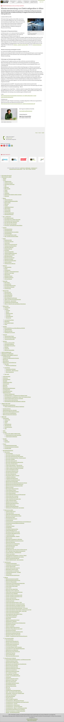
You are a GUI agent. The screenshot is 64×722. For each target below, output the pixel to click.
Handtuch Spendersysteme (12, 678)
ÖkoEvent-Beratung (10, 542)
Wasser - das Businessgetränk (13, 712)
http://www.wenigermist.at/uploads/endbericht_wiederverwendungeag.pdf (18, 103)
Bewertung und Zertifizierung (9, 362)
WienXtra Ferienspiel (10, 624)
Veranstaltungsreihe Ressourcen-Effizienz (15, 709)
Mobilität (5, 381)
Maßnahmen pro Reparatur (12, 650)
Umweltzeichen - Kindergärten (13, 705)
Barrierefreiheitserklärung (15, 169)
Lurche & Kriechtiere (9, 320)
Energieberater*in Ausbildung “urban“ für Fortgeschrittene (17, 397)
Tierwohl (5, 334)
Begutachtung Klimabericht (12, 641)
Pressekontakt (7, 448)
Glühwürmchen (9, 313)
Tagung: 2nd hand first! (11, 598)
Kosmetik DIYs (7, 284)
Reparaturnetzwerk (10, 546)
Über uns (41, 1)
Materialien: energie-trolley (12, 569)
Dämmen (6, 204)
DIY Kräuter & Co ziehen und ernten (12, 219)
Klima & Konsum (8, 293)
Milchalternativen (8, 256)
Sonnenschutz (7, 288)
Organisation (6, 418)
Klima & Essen (7, 292)
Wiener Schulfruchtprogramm (13, 627)
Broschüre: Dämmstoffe (11, 460)
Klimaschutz (6, 290)
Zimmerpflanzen (8, 279)
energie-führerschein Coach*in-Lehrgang (13, 398)
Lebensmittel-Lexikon (9, 254)
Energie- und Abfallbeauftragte (13, 675)
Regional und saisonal (9, 257)
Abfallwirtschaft (6, 356)
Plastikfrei (6, 193)
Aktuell (4, 178)
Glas (5, 185)
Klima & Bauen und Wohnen (10, 298)
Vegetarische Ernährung (9, 263)
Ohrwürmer (8, 317)
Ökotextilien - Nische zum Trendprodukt (15, 693)
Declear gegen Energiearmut (12, 642)
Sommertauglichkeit (9, 213)
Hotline (6, 440)
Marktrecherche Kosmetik (12, 481)
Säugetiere (6, 321)
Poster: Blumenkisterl (11, 493)
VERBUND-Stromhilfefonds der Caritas (15, 557)
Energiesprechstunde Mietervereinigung (15, 523)
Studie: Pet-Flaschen (10, 653)
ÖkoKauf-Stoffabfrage (11, 365)
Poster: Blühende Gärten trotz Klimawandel (15, 494)
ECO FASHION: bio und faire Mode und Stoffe (14, 328)
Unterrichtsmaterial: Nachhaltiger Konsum (15, 606)
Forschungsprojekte (9, 638)
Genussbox (8, 677)
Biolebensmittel (8, 240)
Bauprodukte (7, 202)
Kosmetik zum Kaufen (9, 287)
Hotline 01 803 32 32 (10, 511)
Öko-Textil (6, 374)
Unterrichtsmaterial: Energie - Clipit (14, 602)
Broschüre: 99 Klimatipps (11, 463)
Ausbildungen (7, 562)
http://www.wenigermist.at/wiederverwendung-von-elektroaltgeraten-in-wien (18, 95)
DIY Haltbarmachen (8, 218)
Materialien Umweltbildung (9, 405)
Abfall (4, 180)
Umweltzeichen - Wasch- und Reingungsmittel (16, 708)
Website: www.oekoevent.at (12, 503)
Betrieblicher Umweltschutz (34, 2)
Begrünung (5, 359)
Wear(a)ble (8, 618)
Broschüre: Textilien (10, 459)
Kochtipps (6, 250)
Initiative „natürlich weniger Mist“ (20, 44)
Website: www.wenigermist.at (12, 620)
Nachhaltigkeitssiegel (11, 684)
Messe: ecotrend (9, 487)
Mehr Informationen (32, 720)
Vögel (5, 324)
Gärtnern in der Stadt (9, 273)
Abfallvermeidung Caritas (12, 661)
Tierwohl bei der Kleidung (10, 337)
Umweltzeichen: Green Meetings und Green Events (17, 702)
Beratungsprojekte (8, 510)
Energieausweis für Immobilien (11, 232)
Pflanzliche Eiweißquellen (10, 260)
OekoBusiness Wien (7, 382)
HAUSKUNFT (9, 527)
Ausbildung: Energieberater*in (13, 565)
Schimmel (6, 348)
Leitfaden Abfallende (11, 477)
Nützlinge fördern (8, 276)
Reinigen (6, 347)
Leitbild (6, 421)
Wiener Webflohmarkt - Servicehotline (14, 559)
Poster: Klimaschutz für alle (12, 497)
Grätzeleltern (9, 573)
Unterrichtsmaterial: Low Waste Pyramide (15, 605)
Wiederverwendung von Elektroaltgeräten (13, 5)
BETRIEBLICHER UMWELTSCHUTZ (9, 355)
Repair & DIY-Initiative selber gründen (12, 194)
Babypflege (7, 282)
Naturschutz (6, 306)
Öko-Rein (6, 364)
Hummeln (8, 314)
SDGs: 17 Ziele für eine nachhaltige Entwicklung (15, 303)
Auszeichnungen (8, 427)
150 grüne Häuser (10, 513)
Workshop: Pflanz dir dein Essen (13, 634)
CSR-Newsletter (6, 376)
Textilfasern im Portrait (9, 332)
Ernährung (5, 378)
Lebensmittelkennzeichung (10, 253)
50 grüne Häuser (9, 639)
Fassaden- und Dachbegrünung (11, 271)
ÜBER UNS (3, 416)
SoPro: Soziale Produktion (12, 699)
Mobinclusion (9, 537)
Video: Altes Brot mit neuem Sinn (13, 499)
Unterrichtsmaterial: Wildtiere (12, 612)
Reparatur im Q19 (10, 548)
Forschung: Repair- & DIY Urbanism (14, 647)
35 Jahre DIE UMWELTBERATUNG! (12, 433)
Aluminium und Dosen (9, 184)
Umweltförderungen (7, 391)
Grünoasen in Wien (10, 526)
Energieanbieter (8, 233)
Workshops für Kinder (11, 630)
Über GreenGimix (10, 372)
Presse (29, 169)
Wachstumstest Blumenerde (12, 656)
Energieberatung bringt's (11, 518)
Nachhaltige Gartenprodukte (12, 683)
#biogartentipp (7, 267)
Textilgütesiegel (8, 329)
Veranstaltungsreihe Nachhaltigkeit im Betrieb (14, 401)
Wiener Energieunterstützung (12, 558)
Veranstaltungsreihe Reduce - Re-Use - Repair (16, 555)
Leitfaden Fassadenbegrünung (13, 480)
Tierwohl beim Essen (9, 336)
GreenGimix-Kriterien (11, 369)
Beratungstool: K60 (10, 517)
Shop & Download (19, 2)
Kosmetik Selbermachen (10, 285)
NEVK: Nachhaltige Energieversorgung (14, 540)
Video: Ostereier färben (11, 500)
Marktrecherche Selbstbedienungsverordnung (16, 482)
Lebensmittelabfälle (9, 251)
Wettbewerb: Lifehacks (11, 621)
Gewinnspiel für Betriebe (11, 436)
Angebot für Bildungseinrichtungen (11, 358)
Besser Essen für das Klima (12, 665)
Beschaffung (6, 361)
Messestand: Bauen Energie (12, 488)
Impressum (27, 168)
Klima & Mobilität (8, 295)
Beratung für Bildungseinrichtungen (11, 411)
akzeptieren (32, 717)
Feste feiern (7, 243)
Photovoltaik (7, 210)
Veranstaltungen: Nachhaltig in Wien (14, 614)
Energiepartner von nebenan (12, 570)
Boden (5, 268)
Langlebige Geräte (10, 535)
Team (4, 430)
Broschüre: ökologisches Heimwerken (14, 456)
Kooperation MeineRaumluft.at (13, 533)
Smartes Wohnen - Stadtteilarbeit (13, 552)
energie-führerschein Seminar (11, 400)
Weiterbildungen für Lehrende (10, 410)
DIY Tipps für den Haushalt (10, 224)
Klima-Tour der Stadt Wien (12, 589)
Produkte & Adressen (26, 2)
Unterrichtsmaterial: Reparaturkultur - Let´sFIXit (17, 608)
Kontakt (34, 169)
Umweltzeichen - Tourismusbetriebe (14, 706)
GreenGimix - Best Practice (12, 370)
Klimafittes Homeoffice (9, 345)
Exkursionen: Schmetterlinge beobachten (15, 583)
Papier (5, 190)
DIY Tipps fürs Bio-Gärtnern (10, 222)
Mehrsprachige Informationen (10, 414)
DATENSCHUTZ (34, 168)
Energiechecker (9, 520)
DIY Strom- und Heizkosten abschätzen (13, 225)
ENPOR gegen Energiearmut (12, 644)
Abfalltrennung (7, 181)
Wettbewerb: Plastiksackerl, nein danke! (15, 507)
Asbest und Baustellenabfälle (11, 201)
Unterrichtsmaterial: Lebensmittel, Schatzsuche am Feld (18, 609)
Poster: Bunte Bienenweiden (12, 491)
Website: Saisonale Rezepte (12, 506)
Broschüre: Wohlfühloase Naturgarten (14, 462)
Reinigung (5, 386)
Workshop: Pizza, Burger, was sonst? (14, 628)
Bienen (7, 312)
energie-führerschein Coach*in (13, 568)
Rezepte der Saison (8, 259)
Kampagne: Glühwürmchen (12, 471)
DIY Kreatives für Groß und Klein (11, 221)
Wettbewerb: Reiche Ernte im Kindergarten (15, 623)
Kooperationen (7, 424)
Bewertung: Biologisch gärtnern (13, 668)
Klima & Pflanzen (8, 296)
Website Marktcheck (10, 504)
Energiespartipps (8, 229)
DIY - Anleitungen (7, 216)
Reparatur (6, 196)
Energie (4, 227)
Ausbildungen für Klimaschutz (11, 302)
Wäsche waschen (8, 331)
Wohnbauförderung (8, 214)
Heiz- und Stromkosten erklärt (11, 236)
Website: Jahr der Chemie (11, 502)
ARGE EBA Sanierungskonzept (13, 514)
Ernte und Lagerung (8, 241)
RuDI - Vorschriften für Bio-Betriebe (14, 691)
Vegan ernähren (8, 262)
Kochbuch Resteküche (11, 474)
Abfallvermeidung (8, 182)
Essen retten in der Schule (11, 586)
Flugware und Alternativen (10, 246)
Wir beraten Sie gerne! (6, 175)
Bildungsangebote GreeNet (12, 579)
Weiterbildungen (7, 392)
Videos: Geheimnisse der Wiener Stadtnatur (14, 406)
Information (7, 452)
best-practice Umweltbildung (9, 413)
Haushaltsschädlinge (9, 344)
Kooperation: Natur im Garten (12, 475)
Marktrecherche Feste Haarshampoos (14, 484)
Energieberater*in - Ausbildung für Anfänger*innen (15, 395)
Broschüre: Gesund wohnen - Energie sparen (16, 458)
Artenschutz (7, 307)
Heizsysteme (7, 208)
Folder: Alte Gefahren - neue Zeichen (14, 465)
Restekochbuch (9, 697)
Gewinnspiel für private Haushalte (13, 435)
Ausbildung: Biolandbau (11, 563)
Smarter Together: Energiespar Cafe (14, 595)
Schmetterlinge (9, 316)
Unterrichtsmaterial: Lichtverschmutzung (15, 603)
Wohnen (5, 341)
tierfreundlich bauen (9, 323)
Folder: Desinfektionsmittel (12, 469)
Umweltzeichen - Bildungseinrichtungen (15, 700)
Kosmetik (5, 281)
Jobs (27, 169)
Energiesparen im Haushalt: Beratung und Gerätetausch (18, 521)
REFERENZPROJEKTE (8, 450)
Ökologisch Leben (13, 2)
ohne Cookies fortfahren (32, 719)
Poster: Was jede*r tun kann (12, 496)
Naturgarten (7, 274)
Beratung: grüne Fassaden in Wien (13, 515)
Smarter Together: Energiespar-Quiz (14, 596)
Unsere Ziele (7, 419)
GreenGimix (7, 367)
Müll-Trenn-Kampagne (11, 681)
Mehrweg (6, 187)
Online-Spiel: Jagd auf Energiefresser (14, 592)
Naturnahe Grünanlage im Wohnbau (14, 539)
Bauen (4, 198)
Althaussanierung (8, 199)
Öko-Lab (8, 687)
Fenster (6, 205)
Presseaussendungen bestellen (11, 447)
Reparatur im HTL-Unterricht (12, 590)
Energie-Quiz (9, 524)
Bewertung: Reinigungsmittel (12, 671)
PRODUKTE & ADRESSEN (7, 353)
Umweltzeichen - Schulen (11, 703)
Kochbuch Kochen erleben (12, 472)
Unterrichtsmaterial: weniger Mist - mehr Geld (16, 611)
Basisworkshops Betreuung (12, 662)
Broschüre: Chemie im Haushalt (13, 455)
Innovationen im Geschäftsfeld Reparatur (15, 648)
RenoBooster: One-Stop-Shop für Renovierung (16, 549)
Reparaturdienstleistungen (9, 388)
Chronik (5, 432)
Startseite (22, 168)
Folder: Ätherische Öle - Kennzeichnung (15, 466)
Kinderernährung (8, 248)
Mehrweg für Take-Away (11, 680)
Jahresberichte (7, 425)
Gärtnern (5, 265)
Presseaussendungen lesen (10, 445)
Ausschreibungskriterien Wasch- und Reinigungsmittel (18, 659)
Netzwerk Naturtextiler (11, 686)
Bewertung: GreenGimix (11, 669)
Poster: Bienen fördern (11, 490)
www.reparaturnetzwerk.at (7, 97)
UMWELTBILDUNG (5, 403)
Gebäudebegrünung (9, 207)
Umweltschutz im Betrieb (10, 658)
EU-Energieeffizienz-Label (10, 235)
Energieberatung (8, 230)
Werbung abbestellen (9, 350)
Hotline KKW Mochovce (11, 530)
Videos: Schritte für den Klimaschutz (12, 299)
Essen (4, 238)
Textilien (5, 326)
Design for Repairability (11, 581)
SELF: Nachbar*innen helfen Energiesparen (15, 551)
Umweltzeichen (6, 389)
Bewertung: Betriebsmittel (12, 667)
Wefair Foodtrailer (10, 625)
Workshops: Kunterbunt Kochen (13, 633)
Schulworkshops (7, 408)
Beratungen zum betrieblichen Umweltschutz (16, 664)
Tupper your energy (10, 554)
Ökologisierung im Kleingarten (13, 543)
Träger (5, 422)
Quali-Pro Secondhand (11, 694)
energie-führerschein (10, 566)
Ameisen (8, 310)
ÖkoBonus (8, 689)
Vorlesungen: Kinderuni (11, 617)
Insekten (6, 309)
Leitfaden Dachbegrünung (12, 478)
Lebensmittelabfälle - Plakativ (13, 536)
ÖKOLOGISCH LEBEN (6, 177)
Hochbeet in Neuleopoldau (12, 529)
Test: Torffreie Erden (10, 654)
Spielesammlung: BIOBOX (12, 593)
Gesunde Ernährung (8, 247)
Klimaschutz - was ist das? (10, 301)
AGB (24, 169)
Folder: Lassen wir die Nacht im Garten (14, 468)
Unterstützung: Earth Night (12, 545)
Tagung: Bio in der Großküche (12, 599)
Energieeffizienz (6, 379)
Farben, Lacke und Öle (9, 342)
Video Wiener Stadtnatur (11, 615)
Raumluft (5, 385)
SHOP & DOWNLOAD (6, 352)
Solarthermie (7, 211)
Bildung (6, 577)
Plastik (6, 191)
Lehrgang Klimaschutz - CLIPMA (13, 572)
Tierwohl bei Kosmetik (9, 339)
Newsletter (6, 441)
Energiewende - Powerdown (12, 674)
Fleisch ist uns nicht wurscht (10, 244)
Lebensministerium (37, 44)
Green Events (6, 383)
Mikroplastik (7, 188)
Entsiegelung (7, 270)
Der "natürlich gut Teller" (11, 672)
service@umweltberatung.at (25, 111)
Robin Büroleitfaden (10, 696)
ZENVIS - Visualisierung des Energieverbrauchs (16, 636)
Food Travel (8, 587)
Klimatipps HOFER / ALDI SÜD (13, 532)
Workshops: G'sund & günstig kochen (14, 631)
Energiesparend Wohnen (11, 645)
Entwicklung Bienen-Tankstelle (13, 584)
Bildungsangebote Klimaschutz (13, 580)
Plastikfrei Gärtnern (8, 277)
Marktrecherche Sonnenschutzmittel (14, 485)
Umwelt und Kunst (10, 601)
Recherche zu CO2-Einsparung (13, 651)
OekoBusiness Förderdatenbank (13, 690)
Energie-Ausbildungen (9, 394)
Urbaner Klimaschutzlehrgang (12, 575)
